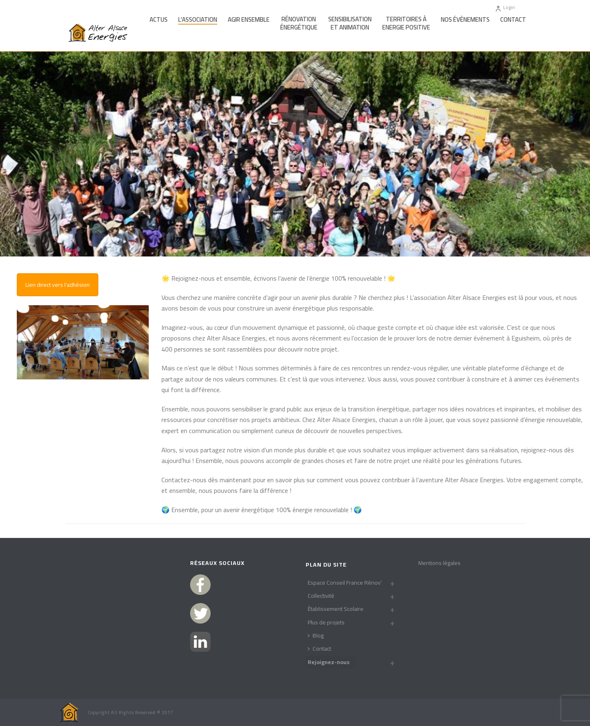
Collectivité (321, 595)
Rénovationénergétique (299, 23)
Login (505, 7)
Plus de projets (326, 622)
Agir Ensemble (249, 20)
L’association (197, 20)
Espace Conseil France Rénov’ (345, 582)
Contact (513, 20)
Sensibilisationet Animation (350, 23)
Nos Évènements (465, 20)
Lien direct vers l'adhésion (57, 284)
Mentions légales (439, 563)
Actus (159, 20)
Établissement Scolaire (335, 608)
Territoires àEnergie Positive (406, 23)
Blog (316, 635)
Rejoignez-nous (328, 662)
